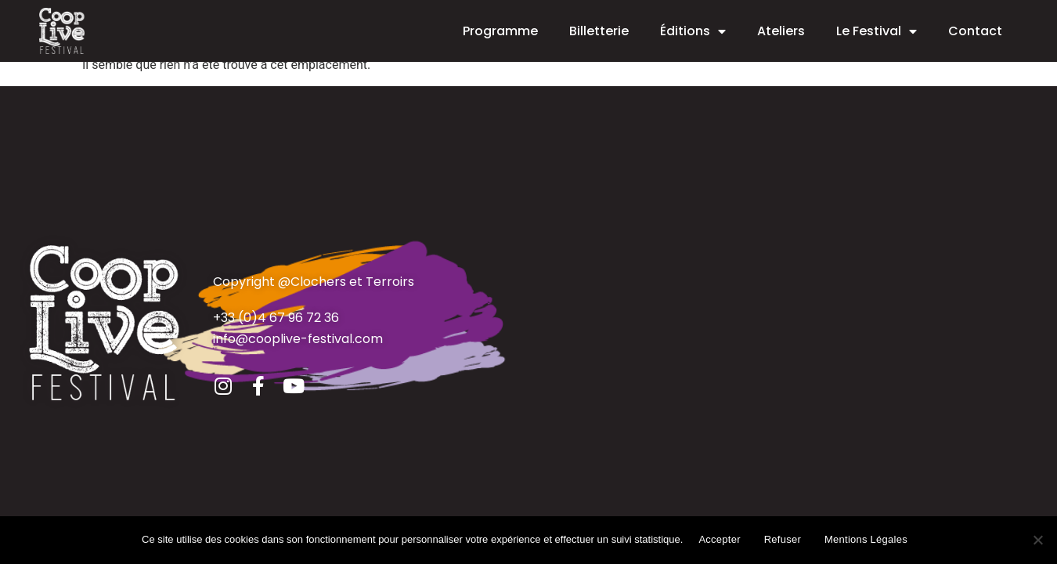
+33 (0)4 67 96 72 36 (276, 318)
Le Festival (876, 31)
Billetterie (599, 31)
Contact (975, 31)
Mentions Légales (865, 539)
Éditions (693, 31)
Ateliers (781, 31)
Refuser (782, 539)
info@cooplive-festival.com (298, 339)
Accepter (719, 539)
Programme (500, 31)
